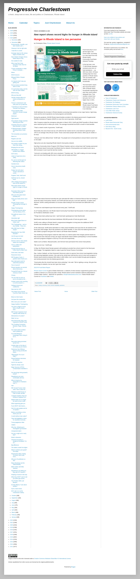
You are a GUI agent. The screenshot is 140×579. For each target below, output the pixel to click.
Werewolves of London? (18, 316)
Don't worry (14, 153)
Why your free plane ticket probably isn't (18, 195)
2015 (11, 537)
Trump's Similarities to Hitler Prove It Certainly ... (19, 69)
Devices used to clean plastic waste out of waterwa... (19, 241)
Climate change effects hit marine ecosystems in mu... (18, 99)
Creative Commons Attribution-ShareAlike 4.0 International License (52, 558)
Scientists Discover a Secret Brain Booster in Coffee (19, 125)
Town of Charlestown (111, 98)
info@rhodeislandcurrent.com (72, 274)
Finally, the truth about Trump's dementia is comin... (17, 171)
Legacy (13, 424)
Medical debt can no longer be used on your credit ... (18, 400)
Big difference (15, 445)
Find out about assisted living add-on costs (19, 85)
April (13, 510)
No (12, 339)
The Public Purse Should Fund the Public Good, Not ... (19, 293)
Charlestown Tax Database (113, 102)
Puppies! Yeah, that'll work (18, 175)
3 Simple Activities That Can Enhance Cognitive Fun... (19, 396)
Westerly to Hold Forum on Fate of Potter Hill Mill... (18, 392)
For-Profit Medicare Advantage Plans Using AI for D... (19, 335)
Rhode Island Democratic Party (114, 122)
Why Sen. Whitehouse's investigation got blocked (18, 428)
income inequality (55, 285)
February (14, 514)
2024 (11, 35)
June (13, 505)
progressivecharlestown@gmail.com (120, 44)
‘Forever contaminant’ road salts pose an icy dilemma (19, 103)
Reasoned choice (16, 255)
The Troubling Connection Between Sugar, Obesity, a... (18, 326)
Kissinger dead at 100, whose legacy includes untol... (19, 53)
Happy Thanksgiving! (17, 208)
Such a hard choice (16, 488)
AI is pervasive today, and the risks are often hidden (19, 89)
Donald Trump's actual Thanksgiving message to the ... (19, 204)
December (15, 40)
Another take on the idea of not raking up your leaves (19, 346)
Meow (13, 72)
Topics (37, 23)
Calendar (23, 23)
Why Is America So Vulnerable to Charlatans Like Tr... (18, 382)
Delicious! (14, 116)
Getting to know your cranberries (17, 286)
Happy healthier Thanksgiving (19, 304)
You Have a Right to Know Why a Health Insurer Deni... (18, 308)
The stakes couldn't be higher (19, 447)
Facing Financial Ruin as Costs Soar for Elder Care (19, 249)
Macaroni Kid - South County (113, 128)
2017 (11, 532)
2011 (11, 546)
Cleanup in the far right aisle (19, 48)
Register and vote (16, 138)
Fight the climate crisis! (17, 365)
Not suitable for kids (16, 61)
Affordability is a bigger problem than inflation (18, 150)
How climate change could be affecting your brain (19, 121)
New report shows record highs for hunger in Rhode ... (19, 187)
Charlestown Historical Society (114, 113)
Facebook (44, 276)
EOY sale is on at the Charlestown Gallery (17, 491)
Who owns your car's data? (18, 302)
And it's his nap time (16, 362)
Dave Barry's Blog (110, 126)
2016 (11, 534)
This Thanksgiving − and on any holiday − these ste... (19, 225)
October (14, 495)
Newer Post (37, 291)
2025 (11, 33)
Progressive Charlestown (39, 9)
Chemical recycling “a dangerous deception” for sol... (19, 441)
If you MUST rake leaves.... (18, 406)
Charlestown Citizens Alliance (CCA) (115, 106)
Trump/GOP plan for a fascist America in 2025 (19, 272)
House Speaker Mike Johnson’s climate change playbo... (19, 112)
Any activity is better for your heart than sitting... (19, 144)
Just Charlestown (53, 23)
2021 (11, 522)
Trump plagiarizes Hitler (17, 422)
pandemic (62, 285)
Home (11, 23)
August (14, 500)
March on (13, 136)
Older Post (94, 291)
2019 (11, 527)
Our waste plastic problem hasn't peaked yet (18, 330)
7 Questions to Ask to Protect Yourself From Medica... (19, 107)
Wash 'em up (14, 318)
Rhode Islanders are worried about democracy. (19, 268)
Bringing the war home (17, 147)
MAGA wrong (15, 92)
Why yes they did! (16, 95)
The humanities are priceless (19, 134)
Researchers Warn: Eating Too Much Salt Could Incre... (18, 455)
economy (44, 285)
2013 (11, 541)
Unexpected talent (16, 431)
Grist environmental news (112, 124)
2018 (11, 529)
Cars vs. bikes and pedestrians (16, 245)
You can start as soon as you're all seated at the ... (19, 278)
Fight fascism (15, 118)
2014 (11, 539)
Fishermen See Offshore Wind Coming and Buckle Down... (19, 351)
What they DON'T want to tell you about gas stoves (19, 477)
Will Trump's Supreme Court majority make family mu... (19, 312)
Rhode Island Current (53, 43)
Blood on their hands (17, 297)
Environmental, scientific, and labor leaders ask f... (19, 45)
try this (110, 34)
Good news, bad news (17, 252)
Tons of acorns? (15, 265)
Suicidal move (15, 164)
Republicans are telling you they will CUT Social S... (18, 471)
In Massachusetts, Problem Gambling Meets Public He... (18, 130)
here (122, 49)
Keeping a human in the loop (19, 474)
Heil (12, 385)
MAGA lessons (15, 75)
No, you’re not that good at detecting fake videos (18, 160)
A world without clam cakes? (19, 416)
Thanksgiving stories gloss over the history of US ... (18, 211)
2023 (11, 38)
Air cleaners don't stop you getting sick (18, 81)
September (15, 498)
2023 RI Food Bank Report (42, 267)
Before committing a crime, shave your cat (18, 413)
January (14, 517)
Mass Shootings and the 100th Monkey (18, 463)
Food (48, 285)
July (13, 502)
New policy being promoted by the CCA (18, 342)
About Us (70, 23)
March (13, 512)
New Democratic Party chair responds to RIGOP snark (19, 321)
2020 (11, 525)
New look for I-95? (16, 289)
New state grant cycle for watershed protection (18, 261)
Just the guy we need (17, 236)
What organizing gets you (18, 403)
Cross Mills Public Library (112, 110)
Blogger (73, 567)
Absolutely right (15, 218)
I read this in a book (16, 50)
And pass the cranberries (18, 299)
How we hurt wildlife (16, 141)
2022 (11, 520)
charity (40, 285)
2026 (11, 30)
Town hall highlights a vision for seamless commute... (19, 419)
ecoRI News (109, 120)
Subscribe (117, 74)
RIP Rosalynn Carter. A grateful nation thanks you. (19, 258)
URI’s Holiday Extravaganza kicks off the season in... (19, 182)
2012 (11, 544)
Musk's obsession (16, 437)
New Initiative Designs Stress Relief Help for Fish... (19, 57)
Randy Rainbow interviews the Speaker (18, 359)
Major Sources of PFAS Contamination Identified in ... (19, 368)
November (15, 42)
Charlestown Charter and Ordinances (116, 100)
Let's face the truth (16, 238)
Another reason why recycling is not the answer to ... (19, 282)
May (13, 507)
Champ (13, 275)
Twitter (52, 276)
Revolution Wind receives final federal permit (18, 191)
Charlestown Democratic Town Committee (117, 104)
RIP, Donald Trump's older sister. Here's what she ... (19, 388)
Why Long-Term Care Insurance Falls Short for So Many (18, 65)
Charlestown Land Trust (112, 108)
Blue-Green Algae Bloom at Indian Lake (18, 221)
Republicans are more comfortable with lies (17, 377)
